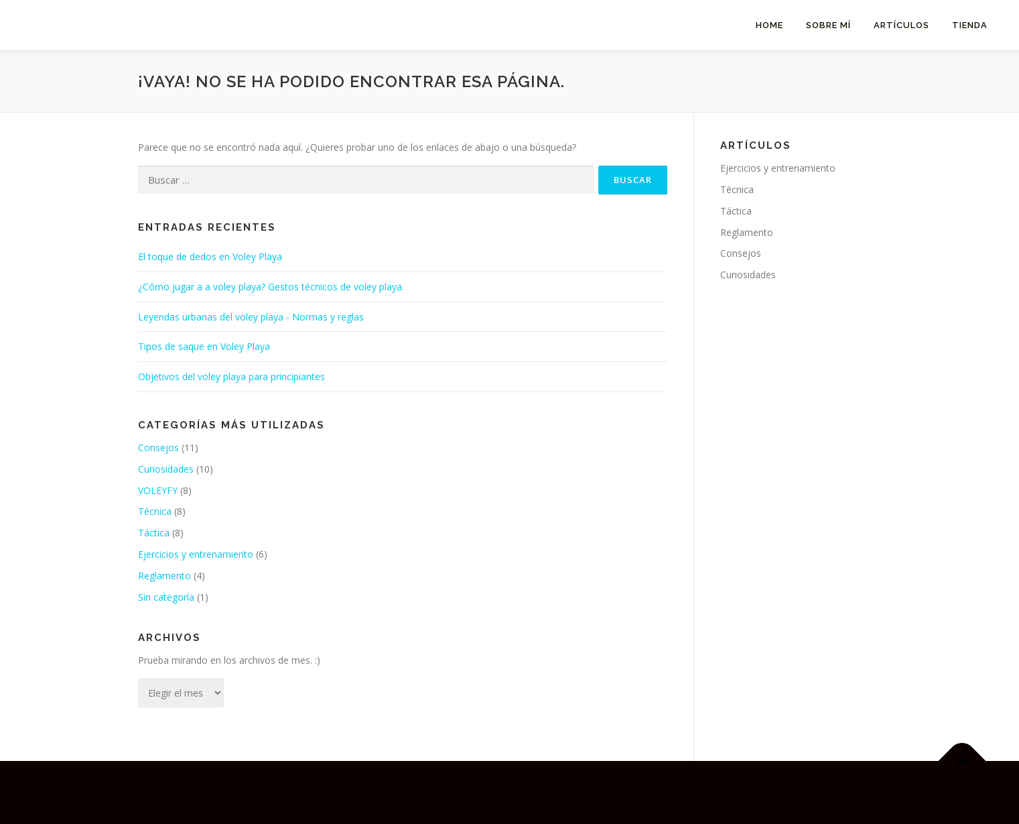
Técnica (155, 511)
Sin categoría (166, 597)
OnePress (532, 792)
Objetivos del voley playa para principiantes (231, 376)
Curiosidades (166, 469)
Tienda (970, 25)
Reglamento (164, 575)
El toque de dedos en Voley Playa (210, 256)
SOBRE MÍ (828, 25)
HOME (769, 25)
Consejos (158, 447)
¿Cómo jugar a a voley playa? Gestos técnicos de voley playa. (271, 286)
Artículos (901, 25)
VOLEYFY (158, 490)
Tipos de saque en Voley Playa (204, 346)
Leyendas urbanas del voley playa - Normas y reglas (251, 316)
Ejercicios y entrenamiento (195, 554)
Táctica (153, 532)
